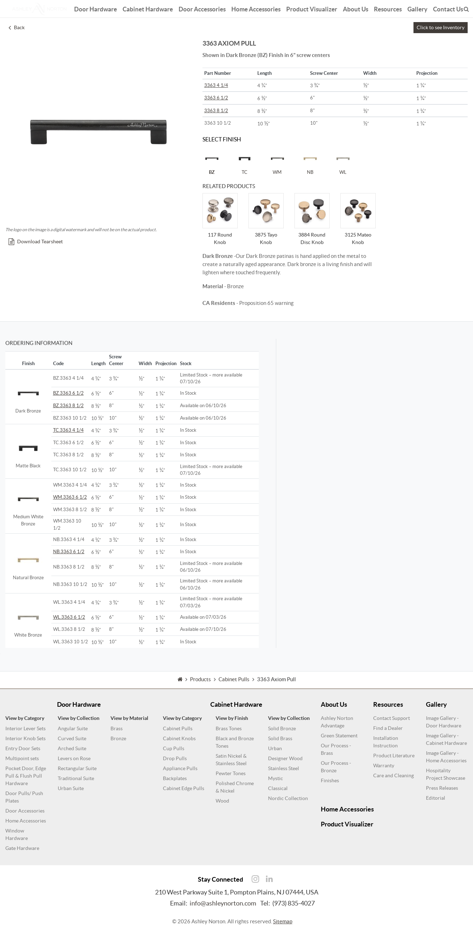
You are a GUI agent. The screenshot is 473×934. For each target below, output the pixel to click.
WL (343, 162)
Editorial (435, 798)
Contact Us (448, 8)
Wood (222, 801)
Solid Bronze (282, 728)
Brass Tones (229, 728)
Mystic (275, 778)
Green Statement (339, 735)
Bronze (118, 738)
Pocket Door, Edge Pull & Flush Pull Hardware (25, 776)
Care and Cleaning (393, 775)
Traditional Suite (76, 778)
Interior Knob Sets (25, 738)
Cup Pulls (173, 748)
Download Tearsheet (36, 241)
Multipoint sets (22, 758)
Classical (278, 788)
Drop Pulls (175, 758)
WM (277, 162)
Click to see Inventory (440, 27)
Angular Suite (73, 728)
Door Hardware (95, 8)
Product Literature (394, 755)
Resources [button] (388, 8)
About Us (355, 8)
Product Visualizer (311, 8)
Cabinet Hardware (148, 8)
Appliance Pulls (180, 768)
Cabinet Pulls (177, 728)
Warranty (383, 765)
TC (244, 162)
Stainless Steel (283, 768)
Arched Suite (72, 748)
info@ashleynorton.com (223, 903)
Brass (116, 728)
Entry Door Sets (22, 748)
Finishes (330, 780)
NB (310, 162)
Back (17, 27)
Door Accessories (202, 8)
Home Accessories (256, 8)
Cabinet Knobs (179, 738)
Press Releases (442, 788)
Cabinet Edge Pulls (183, 788)
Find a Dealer (388, 728)
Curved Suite (72, 738)
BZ (211, 162)
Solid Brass (280, 738)
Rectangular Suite (77, 768)
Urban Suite (71, 788)
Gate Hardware (22, 848)
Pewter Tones (231, 773)
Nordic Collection (288, 798)
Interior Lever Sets (25, 728)
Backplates (175, 778)
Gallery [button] (417, 8)
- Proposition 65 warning (248, 303)
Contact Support (391, 718)
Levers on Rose (74, 758)
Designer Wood (285, 758)
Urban (275, 748)
